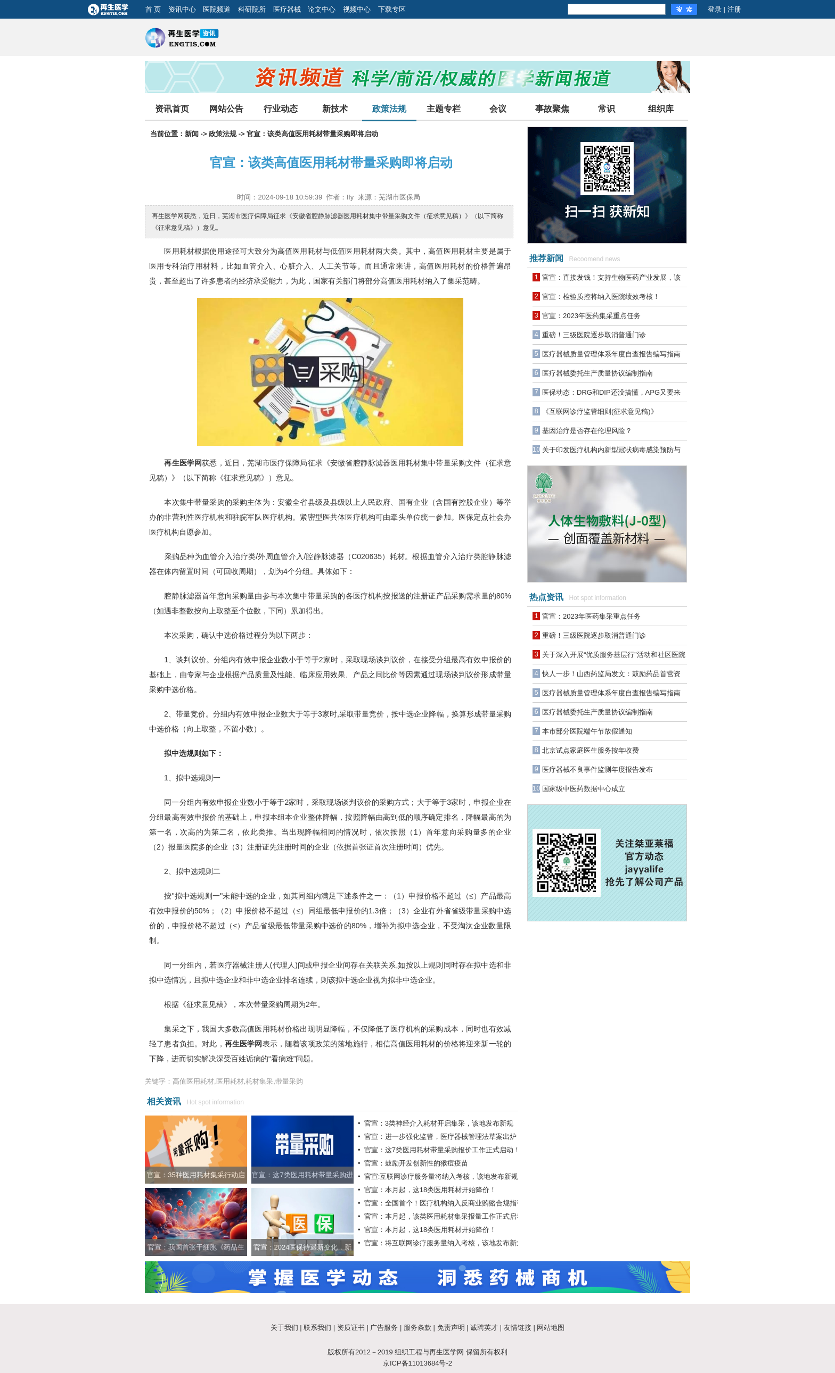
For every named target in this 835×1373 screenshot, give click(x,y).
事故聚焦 (552, 108)
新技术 (335, 108)
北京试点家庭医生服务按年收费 (590, 750)
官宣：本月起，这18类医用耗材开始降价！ (430, 1190)
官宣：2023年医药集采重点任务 (591, 316)
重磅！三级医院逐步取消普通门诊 (594, 335)
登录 (715, 9)
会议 (497, 108)
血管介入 (217, 556)
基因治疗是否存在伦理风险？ (587, 431)
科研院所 (252, 9)
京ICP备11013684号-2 (417, 1363)
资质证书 (351, 1328)
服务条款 (417, 1328)
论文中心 (321, 9)
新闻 (192, 134)
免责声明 (451, 1328)
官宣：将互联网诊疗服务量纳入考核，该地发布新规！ (447, 1243)
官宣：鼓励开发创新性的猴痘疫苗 (416, 1163)
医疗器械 (287, 9)
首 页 (153, 9)
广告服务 (384, 1328)
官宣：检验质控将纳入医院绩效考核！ (601, 297)
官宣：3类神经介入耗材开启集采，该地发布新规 (438, 1123)
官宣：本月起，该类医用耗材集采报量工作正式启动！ (447, 1216)
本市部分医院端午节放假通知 (587, 731)
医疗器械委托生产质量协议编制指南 (597, 373)
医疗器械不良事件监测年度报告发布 (597, 769)
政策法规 (389, 108)
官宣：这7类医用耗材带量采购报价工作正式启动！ (442, 1150)
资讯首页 (172, 108)
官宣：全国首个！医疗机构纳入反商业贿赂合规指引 (443, 1203)
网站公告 (226, 108)
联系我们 (317, 1328)
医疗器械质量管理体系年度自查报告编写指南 (611, 354)
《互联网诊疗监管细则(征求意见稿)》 (600, 411)
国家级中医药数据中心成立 (583, 789)
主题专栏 (444, 108)
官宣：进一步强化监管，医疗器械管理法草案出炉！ (443, 1137)
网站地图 (550, 1328)
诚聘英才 (484, 1328)
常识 (606, 108)
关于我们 (284, 1328)
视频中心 (357, 9)
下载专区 (392, 9)
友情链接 (517, 1328)
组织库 (661, 108)
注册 (734, 9)
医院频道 (217, 9)
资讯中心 (182, 9)
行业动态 (281, 108)
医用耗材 (179, 251)
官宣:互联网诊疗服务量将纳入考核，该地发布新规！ (445, 1176)
